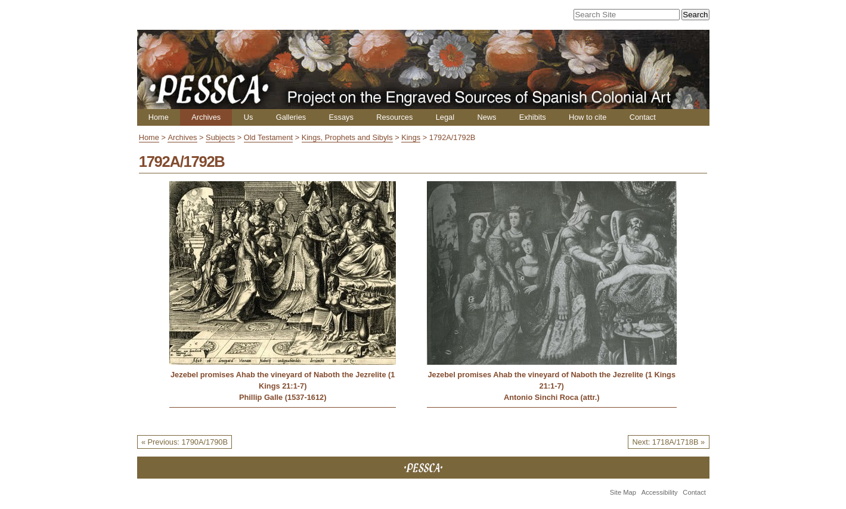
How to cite (587, 117)
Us (248, 117)
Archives (206, 117)
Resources (394, 117)
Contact (643, 117)
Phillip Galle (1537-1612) (283, 397)
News (486, 117)
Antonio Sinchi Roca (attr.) (552, 397)
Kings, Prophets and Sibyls (347, 137)
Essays (341, 117)
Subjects (220, 137)
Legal (445, 117)
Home (158, 117)
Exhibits (532, 117)
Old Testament (268, 137)
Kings (410, 137)
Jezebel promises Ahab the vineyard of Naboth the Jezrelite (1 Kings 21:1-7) (283, 380)
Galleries (291, 117)
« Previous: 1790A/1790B (184, 441)
